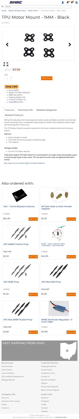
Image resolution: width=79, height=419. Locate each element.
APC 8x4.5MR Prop (51, 282)
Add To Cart (33, 219)
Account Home (7, 366)
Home (4, 10)
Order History (7, 370)
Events (4, 404)
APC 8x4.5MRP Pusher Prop (17, 319)
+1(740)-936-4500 (60, 417)
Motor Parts (33, 10)
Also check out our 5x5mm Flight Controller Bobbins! (24, 163)
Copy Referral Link (16, 102)
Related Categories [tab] (46, 110)
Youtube (44, 408)
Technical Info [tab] (25, 110)
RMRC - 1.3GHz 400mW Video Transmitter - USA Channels (53, 245)
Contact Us (45, 376)
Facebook (44, 398)
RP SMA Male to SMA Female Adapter (56, 207)
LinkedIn (44, 411)
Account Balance (8, 373)
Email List (5, 408)
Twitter (44, 404)
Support (44, 383)
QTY (6, 75)
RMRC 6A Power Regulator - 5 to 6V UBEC (56, 320)
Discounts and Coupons (11, 401)
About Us (5, 398)
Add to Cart (46, 78)
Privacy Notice (46, 370)
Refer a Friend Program (50, 390)
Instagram (45, 401)
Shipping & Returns (48, 366)
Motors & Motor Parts (17, 10)
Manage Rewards (8, 380)
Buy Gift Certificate (48, 380)
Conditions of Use (48, 373)
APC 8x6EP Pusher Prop (15, 244)
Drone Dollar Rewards (49, 386)
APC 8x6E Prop (11, 282)
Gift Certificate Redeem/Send (13, 376)
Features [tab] (9, 110)
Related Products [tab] (14, 115)
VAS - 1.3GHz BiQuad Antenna (19, 206)
